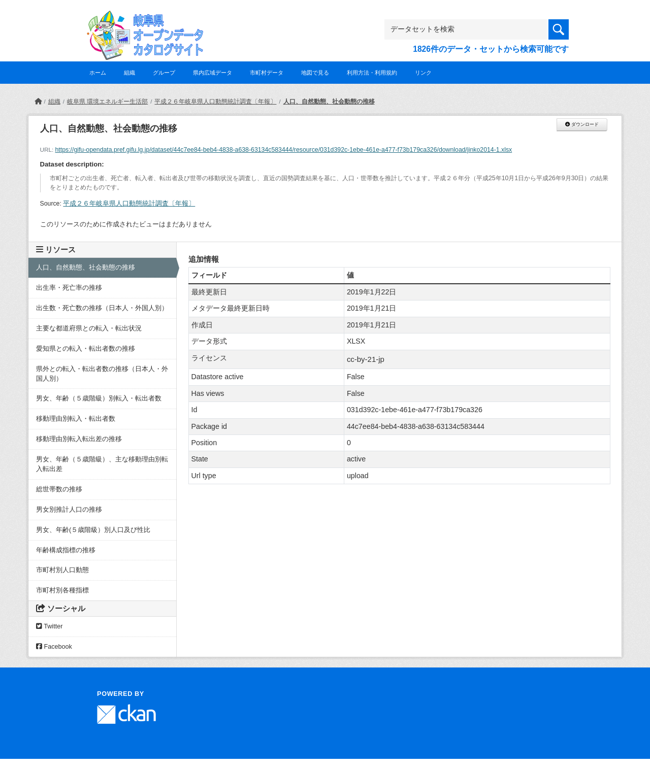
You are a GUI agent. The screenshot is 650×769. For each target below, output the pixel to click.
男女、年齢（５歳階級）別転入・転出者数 (98, 398)
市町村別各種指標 (62, 590)
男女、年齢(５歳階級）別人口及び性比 (93, 529)
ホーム (97, 73)
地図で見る (315, 73)
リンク (423, 73)
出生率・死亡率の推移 (69, 287)
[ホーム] (38, 101)
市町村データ (266, 73)
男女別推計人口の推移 (69, 509)
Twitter (49, 626)
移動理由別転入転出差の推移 (79, 439)
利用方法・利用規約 (372, 73)
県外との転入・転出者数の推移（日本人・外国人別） (102, 373)
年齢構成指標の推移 (65, 550)
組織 (129, 73)
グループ (164, 73)
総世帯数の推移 (59, 489)
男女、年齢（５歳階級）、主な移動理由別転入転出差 (102, 464)
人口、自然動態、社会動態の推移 (329, 101)
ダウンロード (581, 124)
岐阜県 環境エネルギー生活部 (107, 101)
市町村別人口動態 (62, 570)
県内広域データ (212, 73)
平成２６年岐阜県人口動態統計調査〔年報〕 (215, 101)
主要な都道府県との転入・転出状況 (89, 328)
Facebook (54, 646)
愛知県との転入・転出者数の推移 (85, 348)
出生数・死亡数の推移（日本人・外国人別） (102, 308)
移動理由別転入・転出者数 (75, 418)
